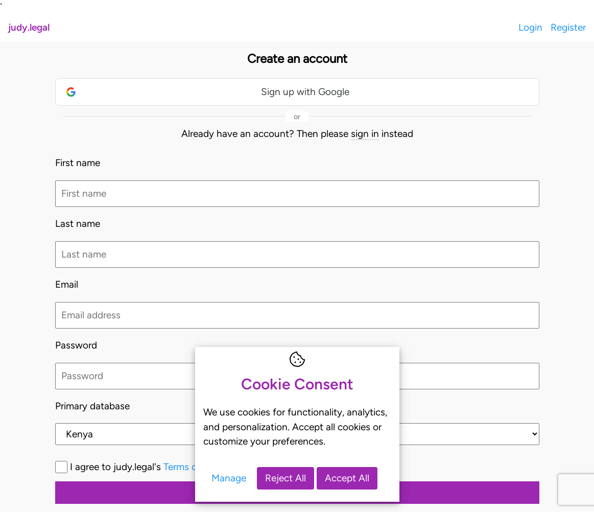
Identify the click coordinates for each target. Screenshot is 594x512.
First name (77, 163)
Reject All (285, 478)
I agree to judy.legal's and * (189, 467)
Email (66, 284)
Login (530, 27)
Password (76, 345)
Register (568, 27)
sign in (365, 133)
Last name (77, 223)
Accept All (347, 478)
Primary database (92, 406)
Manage (228, 478)
